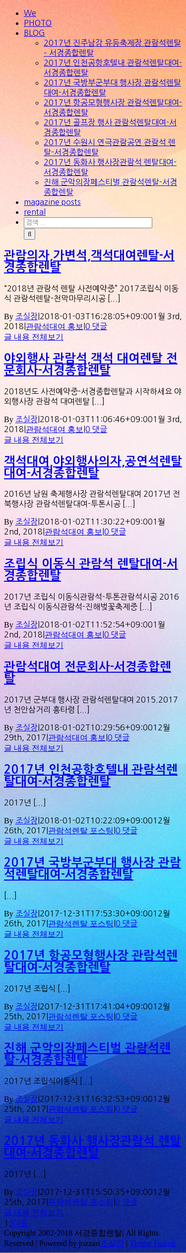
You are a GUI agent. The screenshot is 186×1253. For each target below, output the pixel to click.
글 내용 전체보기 (33, 337)
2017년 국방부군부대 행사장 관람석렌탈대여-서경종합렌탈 (92, 869)
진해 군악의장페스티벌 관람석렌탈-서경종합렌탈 (87, 1054)
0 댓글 (96, 326)
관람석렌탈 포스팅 (81, 830)
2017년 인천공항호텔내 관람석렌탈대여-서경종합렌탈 (91, 776)
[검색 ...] (88, 222)
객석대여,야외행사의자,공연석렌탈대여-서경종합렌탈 (93, 467)
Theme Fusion (152, 1243)
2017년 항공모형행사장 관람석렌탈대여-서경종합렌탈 (91, 962)
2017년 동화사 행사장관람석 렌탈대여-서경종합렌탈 (92, 1147)
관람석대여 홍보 (54, 326)
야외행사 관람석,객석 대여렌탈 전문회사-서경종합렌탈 (91, 364)
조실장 (26, 316)
